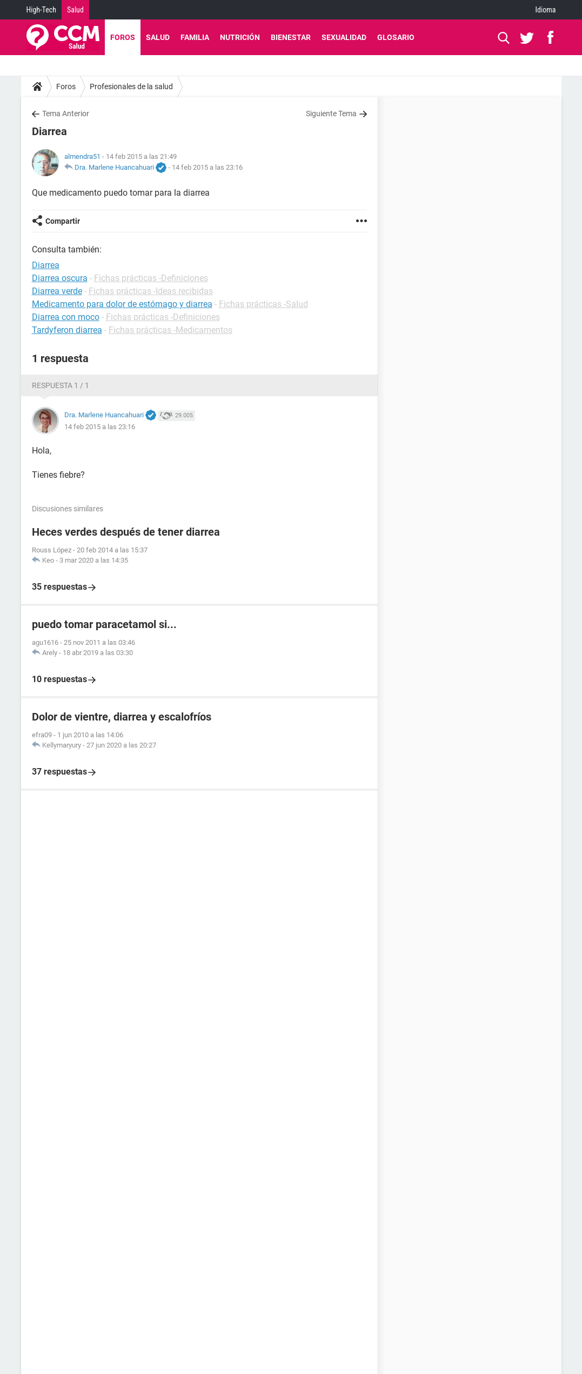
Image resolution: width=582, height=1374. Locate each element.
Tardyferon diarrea (67, 330)
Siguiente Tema (331, 113)
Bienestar (291, 37)
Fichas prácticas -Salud (263, 304)
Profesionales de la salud (131, 86)
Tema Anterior (65, 113)
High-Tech (41, 9)
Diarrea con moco (65, 317)
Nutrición (240, 37)
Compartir (62, 221)
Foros (122, 37)
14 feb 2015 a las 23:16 (207, 167)
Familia (194, 37)
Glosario (395, 37)
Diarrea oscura (60, 278)
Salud (75, 9)
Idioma (546, 9)
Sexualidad (344, 37)
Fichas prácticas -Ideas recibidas (151, 291)
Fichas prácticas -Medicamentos (170, 330)
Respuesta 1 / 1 (60, 385)
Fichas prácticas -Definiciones (151, 278)
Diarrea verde (57, 291)
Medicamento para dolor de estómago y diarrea (122, 304)
